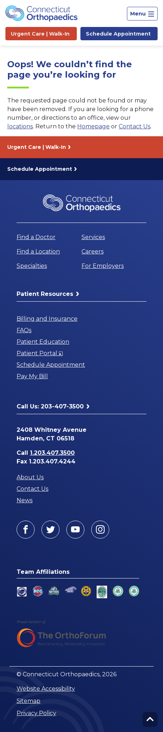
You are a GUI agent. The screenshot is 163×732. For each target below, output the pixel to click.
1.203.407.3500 (52, 452)
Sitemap (28, 700)
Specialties (32, 265)
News (24, 500)
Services (93, 237)
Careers (92, 251)
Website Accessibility (46, 688)
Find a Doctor (36, 237)
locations (20, 126)
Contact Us (134, 126)
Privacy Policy (36, 713)
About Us (30, 477)
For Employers (103, 265)
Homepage (93, 126)
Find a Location (38, 251)
